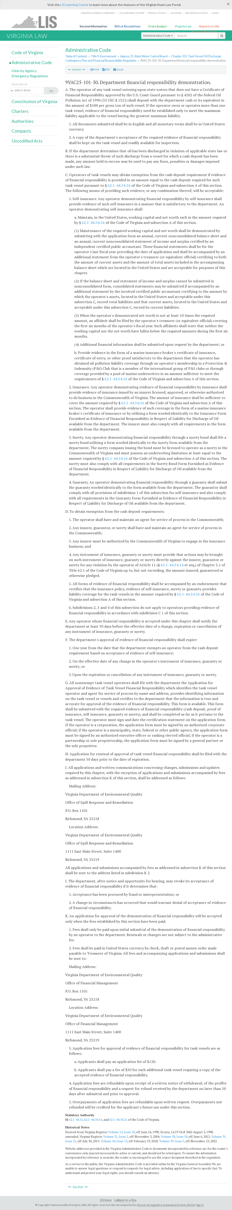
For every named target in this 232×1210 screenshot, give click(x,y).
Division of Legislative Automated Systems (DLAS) (166, 1204)
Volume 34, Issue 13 (114, 1141)
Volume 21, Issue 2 (115, 1137)
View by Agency (24, 70)
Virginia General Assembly (98, 13)
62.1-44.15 (76, 1120)
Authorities (23, 121)
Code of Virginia (27, 52)
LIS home (176, 13)
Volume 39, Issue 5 (171, 1141)
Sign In (200, 1204)
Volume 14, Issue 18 (121, 1132)
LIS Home (106, 1200)
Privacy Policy (157, 13)
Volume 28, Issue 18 (174, 1137)
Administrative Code (158, 35)
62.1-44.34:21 (118, 1120)
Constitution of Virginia (34, 101)
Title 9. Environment (103, 56)
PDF (106, 69)
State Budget (157, 26)
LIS (37, 22)
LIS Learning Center (74, 5)
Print (94, 69)
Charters (20, 111)
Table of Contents (76, 56)
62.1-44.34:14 (172, 564)
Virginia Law (183, 26)
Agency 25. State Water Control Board (144, 56)
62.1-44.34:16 (119, 185)
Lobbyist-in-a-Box (125, 1200)
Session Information (93, 26)
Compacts (21, 130)
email (118, 69)
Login (215, 13)
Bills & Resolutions (127, 26)
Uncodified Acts (27, 140)
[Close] (228, 4)
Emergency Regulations (30, 76)
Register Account (196, 13)
